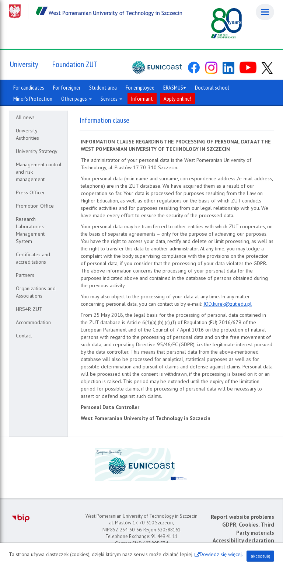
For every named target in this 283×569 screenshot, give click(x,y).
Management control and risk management (39, 172)
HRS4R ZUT (29, 309)
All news (25, 117)
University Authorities (27, 134)
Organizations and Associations (36, 292)
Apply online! (177, 98)
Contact (24, 335)
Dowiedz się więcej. (221, 554)
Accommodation (33, 322)
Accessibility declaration (243, 540)
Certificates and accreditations (33, 258)
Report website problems (242, 516)
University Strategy (36, 151)
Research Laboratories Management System (30, 230)
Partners (25, 275)
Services (111, 98)
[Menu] (265, 12)
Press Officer (30, 192)
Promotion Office (35, 205)
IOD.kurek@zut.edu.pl (227, 304)
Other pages (76, 98)
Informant (142, 98)
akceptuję (260, 556)
